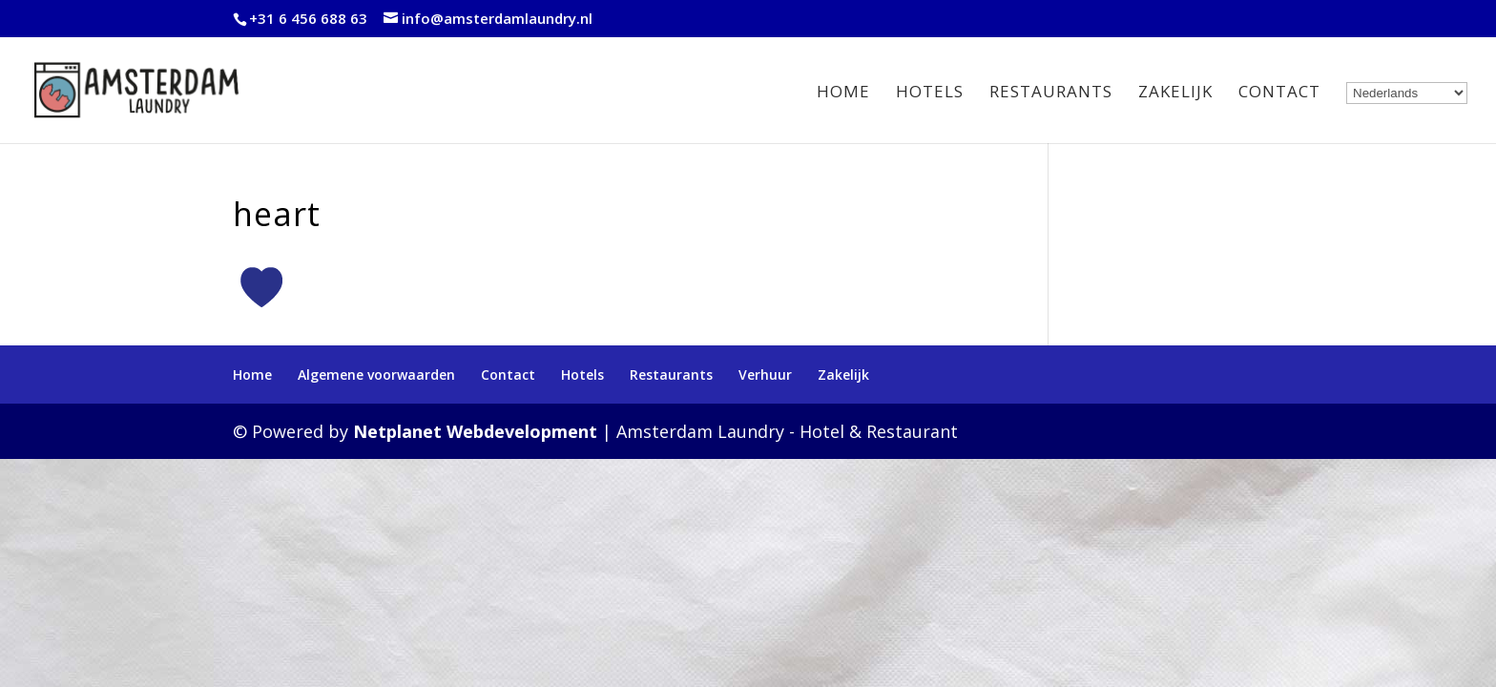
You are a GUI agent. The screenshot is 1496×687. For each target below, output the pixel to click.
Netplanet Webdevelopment (475, 431)
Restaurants (1050, 93)
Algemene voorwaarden (376, 374)
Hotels (930, 93)
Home (843, 93)
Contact (1279, 93)
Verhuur (765, 374)
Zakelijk (1175, 93)
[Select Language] (1406, 93)
